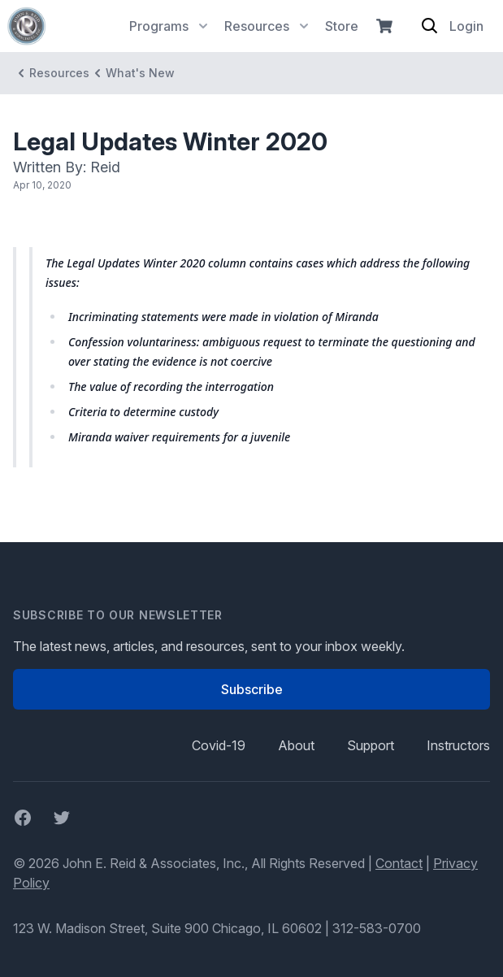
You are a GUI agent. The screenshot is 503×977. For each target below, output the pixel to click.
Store (341, 26)
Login (466, 26)
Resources (51, 73)
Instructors (458, 745)
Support (370, 745)
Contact (399, 863)
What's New (132, 73)
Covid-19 (218, 745)
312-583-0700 (376, 928)
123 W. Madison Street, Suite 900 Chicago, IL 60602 (167, 928)
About (296, 745)
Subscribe (252, 689)
